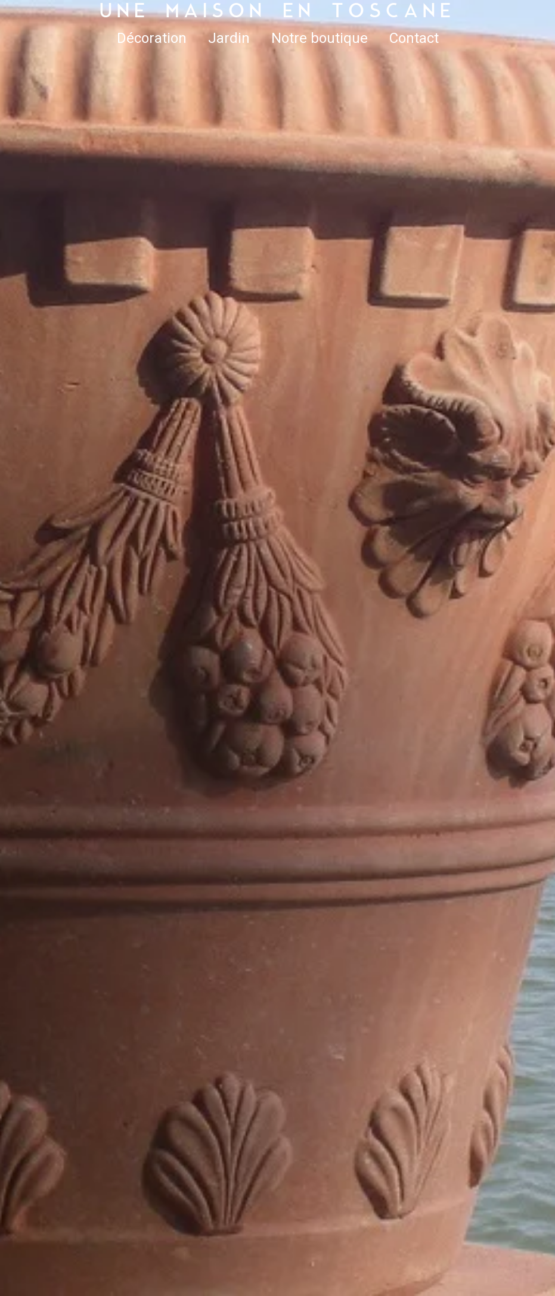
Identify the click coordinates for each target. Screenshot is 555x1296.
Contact (414, 38)
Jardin (229, 38)
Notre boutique (319, 38)
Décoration (152, 38)
